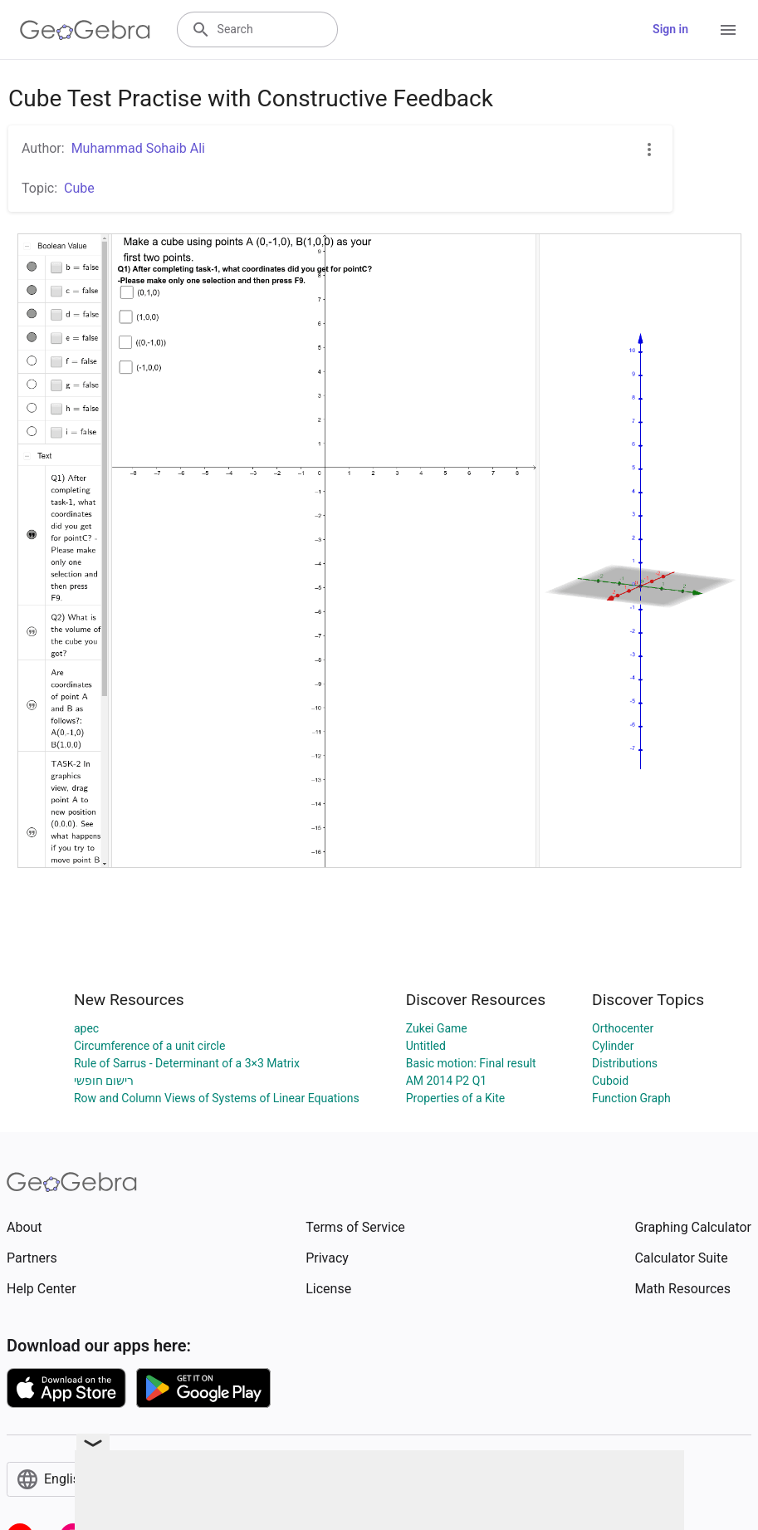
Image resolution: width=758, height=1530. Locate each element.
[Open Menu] (728, 30)
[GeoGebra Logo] (85, 30)
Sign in (670, 29)
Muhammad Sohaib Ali (138, 148)
